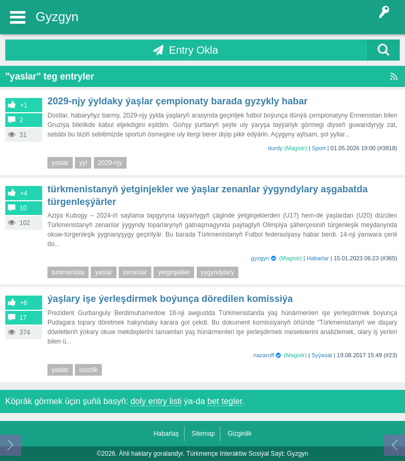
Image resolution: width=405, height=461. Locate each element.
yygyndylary (217, 272)
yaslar (60, 162)
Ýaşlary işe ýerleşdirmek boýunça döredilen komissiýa (170, 298)
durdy (275, 148)
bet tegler (224, 401)
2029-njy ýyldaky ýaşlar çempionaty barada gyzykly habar (177, 101)
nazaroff (263, 355)
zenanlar (135, 272)
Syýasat (322, 355)
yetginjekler (174, 272)
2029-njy (110, 162)
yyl (83, 162)
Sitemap (203, 433)
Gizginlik (240, 433)
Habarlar (318, 258)
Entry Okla (193, 50)
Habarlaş (166, 433)
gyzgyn (260, 258)
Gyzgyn (57, 16)
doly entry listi (155, 401)
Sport (318, 148)
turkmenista (68, 272)
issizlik (88, 370)
